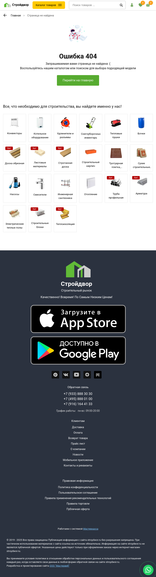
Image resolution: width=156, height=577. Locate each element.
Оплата (78, 432)
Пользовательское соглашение (77, 492)
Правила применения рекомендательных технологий (78, 498)
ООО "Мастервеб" (59, 565)
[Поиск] (121, 5)
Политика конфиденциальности (78, 487)
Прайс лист (78, 443)
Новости (78, 454)
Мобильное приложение (78, 460)
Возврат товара (78, 438)
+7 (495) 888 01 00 (78, 399)
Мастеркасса (90, 528)
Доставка (78, 427)
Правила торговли (78, 503)
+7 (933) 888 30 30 (78, 394)
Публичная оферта (77, 509)
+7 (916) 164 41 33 (78, 404)
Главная (16, 15)
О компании (78, 449)
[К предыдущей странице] (4, 15)
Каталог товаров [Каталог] (46, 5)
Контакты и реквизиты (78, 465)
